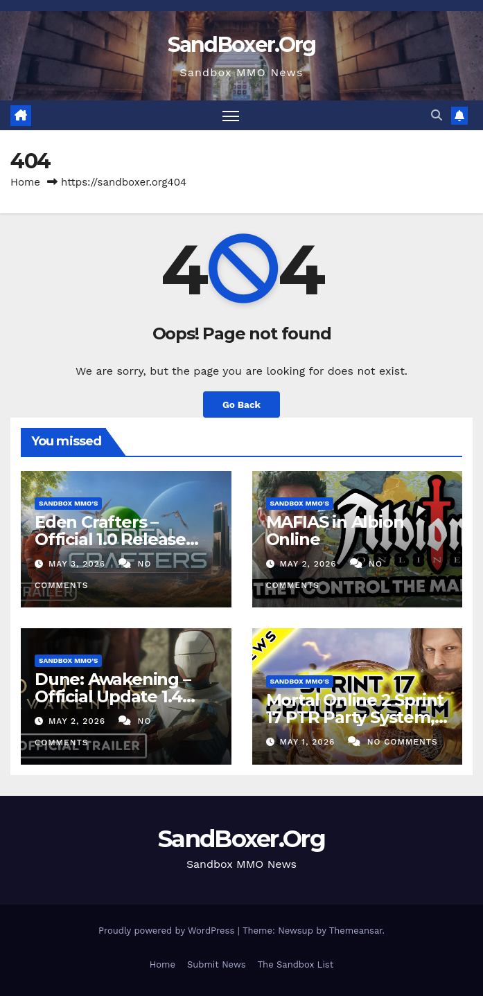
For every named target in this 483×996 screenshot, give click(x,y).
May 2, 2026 (309, 564)
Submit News (216, 964)
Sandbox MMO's (68, 503)
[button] (436, 115)
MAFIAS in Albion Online (335, 530)
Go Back (241, 404)
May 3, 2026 (79, 564)
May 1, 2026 (308, 742)
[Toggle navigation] (231, 115)
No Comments (402, 742)
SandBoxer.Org (242, 44)
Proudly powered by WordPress (168, 930)
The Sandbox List (296, 964)
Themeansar (356, 930)
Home (25, 182)
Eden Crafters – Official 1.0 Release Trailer (110, 539)
